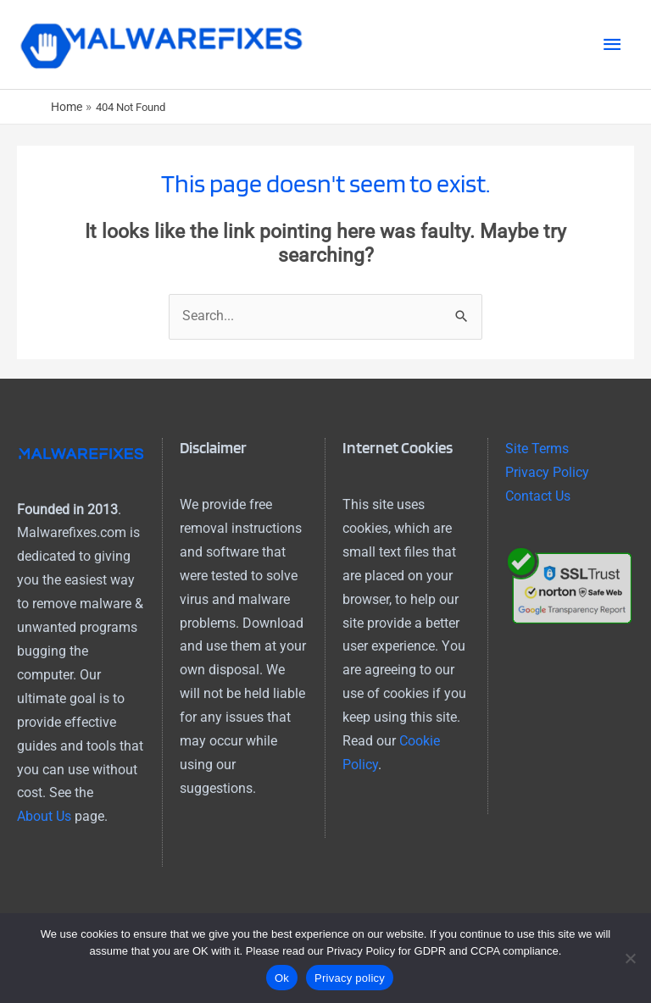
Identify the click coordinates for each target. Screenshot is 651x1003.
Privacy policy (349, 978)
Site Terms (537, 449)
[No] (629, 958)
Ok (282, 978)
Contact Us (537, 496)
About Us (44, 816)
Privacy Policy (547, 472)
